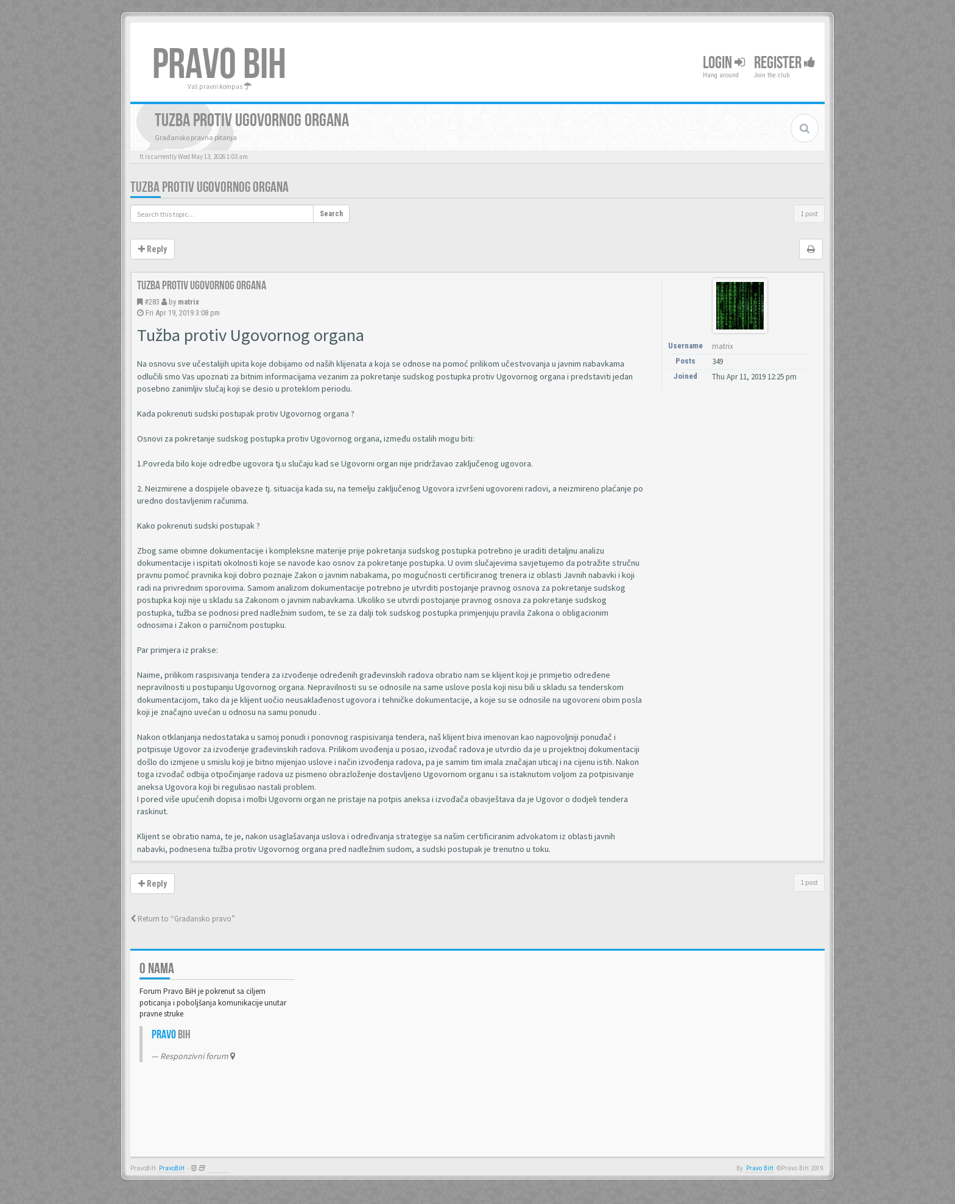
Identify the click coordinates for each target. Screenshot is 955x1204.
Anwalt (218, 1168)
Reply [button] (152, 249)
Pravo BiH (760, 1168)
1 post (809, 213)
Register (785, 63)
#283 (152, 301)
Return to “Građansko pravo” (182, 919)
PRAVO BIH (219, 65)
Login (724, 63)
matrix (188, 301)
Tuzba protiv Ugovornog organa (209, 187)
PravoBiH (172, 1168)
